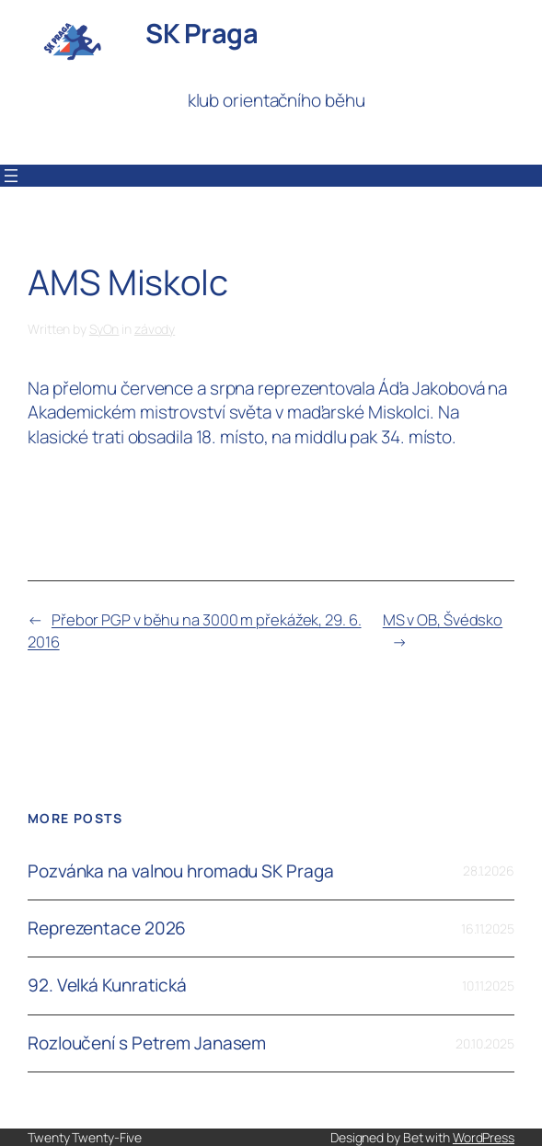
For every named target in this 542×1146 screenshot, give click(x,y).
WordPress (483, 1137)
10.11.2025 (488, 985)
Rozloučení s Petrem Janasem (147, 1043)
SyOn (104, 329)
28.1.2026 (488, 870)
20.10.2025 (485, 1043)
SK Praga (201, 33)
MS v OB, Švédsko (442, 619)
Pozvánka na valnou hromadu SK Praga (181, 871)
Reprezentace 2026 (107, 928)
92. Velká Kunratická (107, 985)
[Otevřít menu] (11, 176)
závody (154, 329)
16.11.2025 (487, 928)
